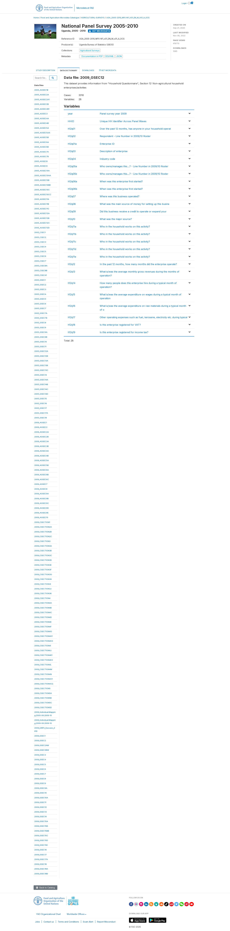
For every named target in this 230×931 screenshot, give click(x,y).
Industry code (107, 158)
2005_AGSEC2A (41, 94)
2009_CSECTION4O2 (43, 684)
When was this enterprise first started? (121, 181)
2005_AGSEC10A (42, 170)
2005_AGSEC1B (41, 90)
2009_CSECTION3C (43, 555)
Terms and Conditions (68, 921)
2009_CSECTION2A (43, 527)
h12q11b (72, 234)
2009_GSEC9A (40, 788)
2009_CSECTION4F (42, 626)
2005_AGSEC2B (41, 104)
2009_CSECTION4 (42, 598)
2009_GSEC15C (41, 835)
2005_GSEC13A (41, 360)
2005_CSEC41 (40, 275)
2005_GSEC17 (40, 408)
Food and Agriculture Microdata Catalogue (60, 18)
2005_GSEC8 (40, 322)
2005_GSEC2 (40, 284)
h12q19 (71, 332)
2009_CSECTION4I (42, 645)
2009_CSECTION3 (42, 541)
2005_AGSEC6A (41, 142)
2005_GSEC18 (40, 417)
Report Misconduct (106, 921)
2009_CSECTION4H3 (43, 641)
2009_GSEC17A (41, 859)
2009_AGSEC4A (41, 451)
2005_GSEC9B (40, 337)
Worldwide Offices (76, 914)
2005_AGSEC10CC (42, 194)
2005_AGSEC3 (41, 113)
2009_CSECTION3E (42, 565)
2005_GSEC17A (41, 413)
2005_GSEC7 (40, 308)
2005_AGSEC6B (41, 147)
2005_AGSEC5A (41, 128)
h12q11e (72, 256)
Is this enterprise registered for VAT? (120, 324)
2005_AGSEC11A (41, 199)
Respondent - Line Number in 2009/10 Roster (125, 136)
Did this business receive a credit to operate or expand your (133, 211)
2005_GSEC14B (41, 384)
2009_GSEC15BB (41, 831)
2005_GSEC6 (40, 304)
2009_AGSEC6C (41, 479)
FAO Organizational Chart (49, 914)
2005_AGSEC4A (41, 118)
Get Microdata (99, 31)
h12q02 (72, 136)
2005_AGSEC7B (41, 156)
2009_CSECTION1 (42, 522)
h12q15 (71, 294)
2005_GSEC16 (40, 403)
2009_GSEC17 (40, 854)
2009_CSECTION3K (43, 593)
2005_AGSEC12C (42, 223)
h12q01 (71, 128)
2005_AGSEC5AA (42, 132)
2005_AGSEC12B (41, 218)
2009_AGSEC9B (41, 498)
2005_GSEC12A (41, 351)
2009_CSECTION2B (43, 532)
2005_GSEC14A (41, 380)
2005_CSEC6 (40, 256)
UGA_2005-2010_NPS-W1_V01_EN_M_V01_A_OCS (127, 18)
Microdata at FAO (85, 8)
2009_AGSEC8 (40, 489)
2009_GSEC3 (40, 755)
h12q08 (72, 204)
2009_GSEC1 (39, 736)
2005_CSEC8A (40, 265)
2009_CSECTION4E (42, 622)
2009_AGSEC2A (41, 432)
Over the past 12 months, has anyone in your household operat (135, 128)
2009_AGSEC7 (40, 484)
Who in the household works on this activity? (125, 226)
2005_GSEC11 (40, 346)
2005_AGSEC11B (41, 204)
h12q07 (72, 196)
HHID (71, 121)
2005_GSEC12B (41, 356)
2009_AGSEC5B (41, 465)
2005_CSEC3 (40, 242)
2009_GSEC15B (41, 826)
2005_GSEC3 (40, 289)
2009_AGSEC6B (41, 474)
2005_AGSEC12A (42, 213)
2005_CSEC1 (40, 232)
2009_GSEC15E (41, 845)
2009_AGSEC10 (41, 517)
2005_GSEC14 (40, 375)
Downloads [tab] (88, 70)
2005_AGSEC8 (41, 161)
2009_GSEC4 (40, 759)
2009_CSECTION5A (43, 693)
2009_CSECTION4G (43, 631)
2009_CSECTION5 (42, 688)
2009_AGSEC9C (41, 503)
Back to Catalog (45, 887)
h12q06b (72, 188)
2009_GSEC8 (40, 778)
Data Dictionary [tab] (68, 70)
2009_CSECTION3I (42, 584)
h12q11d (72, 249)
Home (36, 18)
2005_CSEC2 (40, 237)
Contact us (49, 921)
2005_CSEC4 (40, 246)
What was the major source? (116, 219)
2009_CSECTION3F (42, 569)
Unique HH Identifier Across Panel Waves (123, 121)
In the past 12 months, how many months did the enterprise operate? (138, 264)
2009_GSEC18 (40, 864)
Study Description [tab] (45, 70)
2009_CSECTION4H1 (43, 636)
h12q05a (72, 166)
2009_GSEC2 (40, 740)
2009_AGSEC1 (40, 422)
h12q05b (72, 173)
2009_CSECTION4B (43, 608)
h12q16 (71, 305)
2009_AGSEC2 (40, 427)
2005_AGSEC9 (41, 166)
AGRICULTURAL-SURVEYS (92, 18)
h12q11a (72, 226)
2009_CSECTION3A (43, 546)
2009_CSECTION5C (43, 702)
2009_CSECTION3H (43, 579)
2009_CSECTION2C (43, 536)
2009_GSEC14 (40, 816)
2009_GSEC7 (40, 774)
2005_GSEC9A (40, 332)
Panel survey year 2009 (113, 113)
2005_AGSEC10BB (42, 185)
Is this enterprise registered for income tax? (124, 332)
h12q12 (71, 264)
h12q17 (71, 317)
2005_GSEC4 (40, 294)
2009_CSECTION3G (43, 574)
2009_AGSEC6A (41, 470)
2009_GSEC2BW (41, 750)
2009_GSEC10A (41, 797)
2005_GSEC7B (40, 318)
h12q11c (72, 241)
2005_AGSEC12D (42, 228)
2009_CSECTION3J (42, 588)
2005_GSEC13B (41, 365)
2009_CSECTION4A (43, 603)
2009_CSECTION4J (42, 650)
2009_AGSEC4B (41, 456)
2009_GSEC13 (40, 812)
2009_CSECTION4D (43, 617)
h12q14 (71, 283)
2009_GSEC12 (40, 807)
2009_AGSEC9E (41, 512)
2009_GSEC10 (40, 793)
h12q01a (72, 143)
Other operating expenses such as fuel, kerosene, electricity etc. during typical (143, 317)
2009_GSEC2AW (41, 745)
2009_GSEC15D (41, 840)
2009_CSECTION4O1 (43, 679)
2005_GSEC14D (41, 394)
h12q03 (72, 151)
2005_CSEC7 (40, 261)
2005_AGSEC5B (41, 137)
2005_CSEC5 (40, 251)
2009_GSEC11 (40, 802)
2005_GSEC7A (40, 313)
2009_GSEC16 (40, 850)
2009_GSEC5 (40, 764)
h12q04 (72, 158)
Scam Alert (88, 921)
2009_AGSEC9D (41, 508)
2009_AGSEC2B (41, 436)
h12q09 (72, 211)
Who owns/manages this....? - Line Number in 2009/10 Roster (134, 166)
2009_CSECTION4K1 (43, 655)
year (70, 113)
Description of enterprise (113, 151)
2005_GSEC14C (41, 389)
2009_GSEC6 (40, 769)
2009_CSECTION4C (43, 612)
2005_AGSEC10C (42, 189)
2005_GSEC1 (40, 280)
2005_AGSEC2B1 (41, 109)
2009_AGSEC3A (41, 441)
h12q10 (71, 219)
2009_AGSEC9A (41, 493)
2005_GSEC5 (40, 299)
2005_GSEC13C (41, 370)
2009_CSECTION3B (43, 550)
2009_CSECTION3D (43, 560)
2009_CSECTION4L (42, 664)
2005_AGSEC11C (41, 208)
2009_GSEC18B (41, 873)
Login (184, 3)
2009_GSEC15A (41, 821)
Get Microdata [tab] (107, 70)
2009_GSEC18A (41, 869)
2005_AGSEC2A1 (42, 99)
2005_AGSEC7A (41, 152)
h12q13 (71, 271)
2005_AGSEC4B (41, 123)
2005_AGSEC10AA (42, 175)
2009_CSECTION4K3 (43, 660)
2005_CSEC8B (40, 270)
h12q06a (72, 181)
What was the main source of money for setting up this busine (134, 204)
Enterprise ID (107, 143)
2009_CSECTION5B (43, 698)
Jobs (37, 921)
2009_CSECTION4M (43, 669)
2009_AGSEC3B (41, 446)
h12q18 (71, 324)
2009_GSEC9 (40, 783)
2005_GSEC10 (40, 341)
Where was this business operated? (119, 196)
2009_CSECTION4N (43, 674)
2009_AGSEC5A (41, 460)
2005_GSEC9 (40, 327)
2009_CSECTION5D (43, 707)
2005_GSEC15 (40, 398)
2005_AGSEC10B (41, 180)
